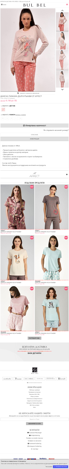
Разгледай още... (34, 338)
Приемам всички (60, 466)
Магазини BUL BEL (34, 394)
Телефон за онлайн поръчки (34, 438)
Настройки (49, 466)
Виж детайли (34, 353)
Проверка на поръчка (34, 392)
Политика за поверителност (34, 398)
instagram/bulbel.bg (35, 446)
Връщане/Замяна (32, 403)
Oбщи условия (34, 396)
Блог (34, 407)
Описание (34, 134)
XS (3, 118)
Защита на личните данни (34, 400)
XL (20, 118)
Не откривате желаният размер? (56, 130)
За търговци (34, 449)
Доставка (39, 403)
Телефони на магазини (34, 441)
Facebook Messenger (35, 432)
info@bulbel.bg (35, 435)
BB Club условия (34, 405)
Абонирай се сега (34, 423)
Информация (34, 139)
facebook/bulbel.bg (35, 443)
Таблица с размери (21, 114)
